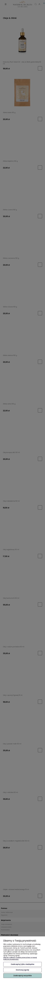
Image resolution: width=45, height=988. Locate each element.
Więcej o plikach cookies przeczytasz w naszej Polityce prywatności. (20, 958)
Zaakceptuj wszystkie (22, 975)
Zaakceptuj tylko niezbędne (22, 964)
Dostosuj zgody (22, 970)
